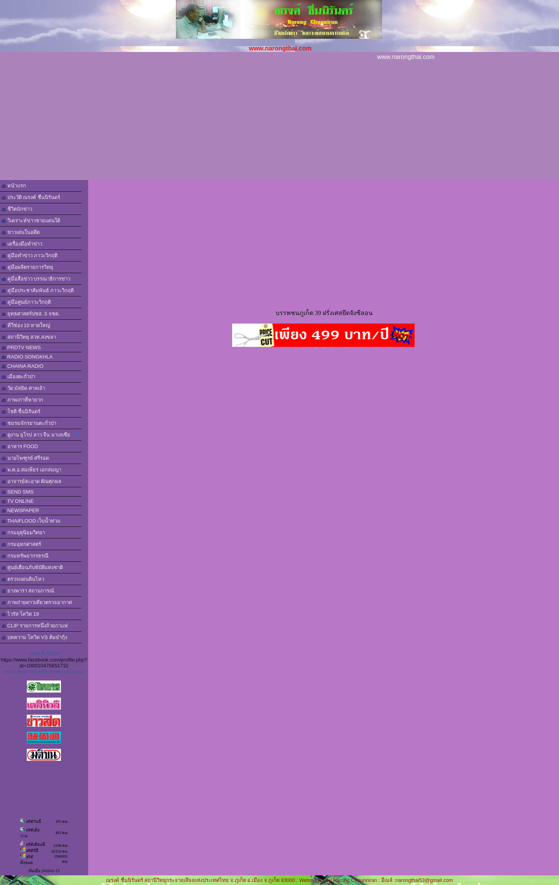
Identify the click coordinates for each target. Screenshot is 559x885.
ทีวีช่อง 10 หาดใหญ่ (26, 325)
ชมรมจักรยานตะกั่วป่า (29, 423)
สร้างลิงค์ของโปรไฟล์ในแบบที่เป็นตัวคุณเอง (44, 672)
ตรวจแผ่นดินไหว (23, 579)
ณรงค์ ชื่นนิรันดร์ (45, 653)
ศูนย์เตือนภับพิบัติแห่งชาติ (32, 567)
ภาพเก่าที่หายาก (22, 400)
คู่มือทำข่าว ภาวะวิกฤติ (29, 255)
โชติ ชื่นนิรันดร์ (21, 411)
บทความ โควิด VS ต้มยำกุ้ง (34, 637)
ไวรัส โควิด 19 (20, 614)
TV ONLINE (18, 501)
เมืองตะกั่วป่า (18, 376)
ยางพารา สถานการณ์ (28, 591)
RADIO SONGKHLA (27, 357)
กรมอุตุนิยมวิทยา (23, 532)
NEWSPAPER (20, 510)
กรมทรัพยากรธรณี (25, 556)
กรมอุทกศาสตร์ (21, 544)
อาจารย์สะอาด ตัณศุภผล (31, 481)
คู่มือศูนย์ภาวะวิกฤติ (26, 302)
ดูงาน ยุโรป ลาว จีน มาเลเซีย (41, 434)
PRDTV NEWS (21, 347)
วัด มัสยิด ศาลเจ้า (23, 388)
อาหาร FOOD (20, 446)
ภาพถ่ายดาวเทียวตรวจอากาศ (37, 602)
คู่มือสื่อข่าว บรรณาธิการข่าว (36, 279)
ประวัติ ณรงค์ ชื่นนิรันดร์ (31, 197)
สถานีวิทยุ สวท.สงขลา (29, 337)
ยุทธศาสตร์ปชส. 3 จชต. (30, 314)
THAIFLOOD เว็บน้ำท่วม (31, 521)
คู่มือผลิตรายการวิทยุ (27, 267)
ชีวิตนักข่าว (17, 209)
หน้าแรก (14, 186)
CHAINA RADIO (22, 366)
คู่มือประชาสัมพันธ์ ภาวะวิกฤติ (38, 290)
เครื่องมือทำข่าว (22, 244)
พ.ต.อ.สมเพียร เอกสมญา (31, 470)
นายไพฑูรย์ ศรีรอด (25, 458)
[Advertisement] (279, 122)
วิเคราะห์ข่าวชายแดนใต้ (31, 220)
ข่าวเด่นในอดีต (21, 232)
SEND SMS (18, 492)
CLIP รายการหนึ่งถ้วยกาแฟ (35, 626)
